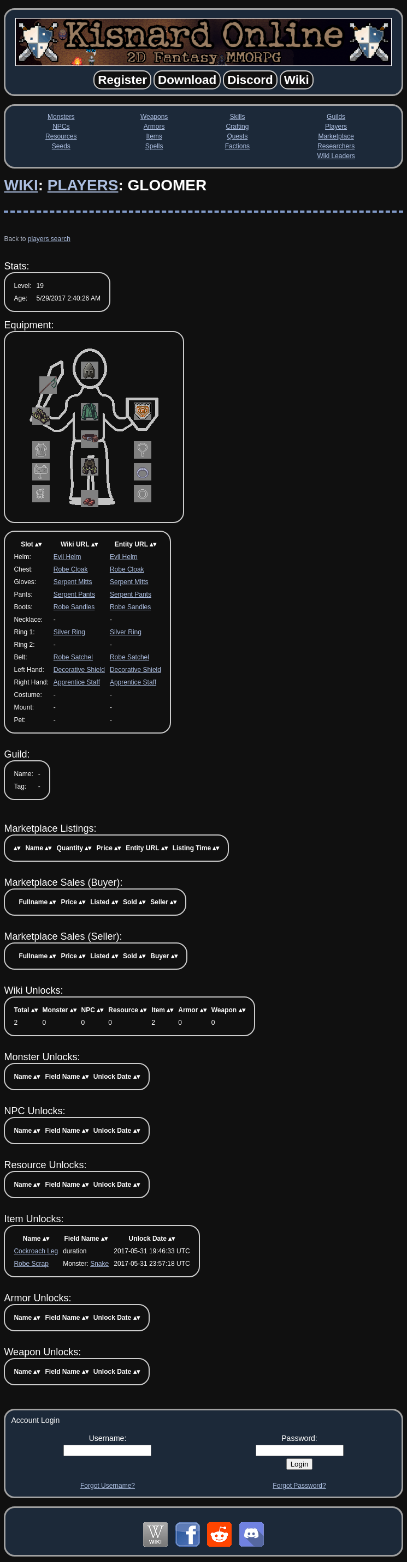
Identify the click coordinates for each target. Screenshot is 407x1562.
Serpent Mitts (73, 582)
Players (336, 126)
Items (154, 136)
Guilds (336, 117)
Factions (237, 146)
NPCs (60, 126)
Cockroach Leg (36, 1251)
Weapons (154, 117)
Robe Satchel (73, 657)
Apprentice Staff (77, 682)
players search (49, 239)
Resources (60, 136)
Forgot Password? (299, 1485)
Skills (237, 117)
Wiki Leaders (336, 156)
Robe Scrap (31, 1263)
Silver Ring (69, 632)
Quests (237, 136)
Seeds (61, 146)
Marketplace (335, 136)
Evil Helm (67, 557)
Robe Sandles (74, 607)
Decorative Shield (79, 670)
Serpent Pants (74, 594)
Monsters (61, 117)
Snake (99, 1263)
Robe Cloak (71, 569)
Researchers (336, 146)
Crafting (237, 126)
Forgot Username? (107, 1485)
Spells (154, 146)
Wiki (21, 185)
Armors (154, 126)
